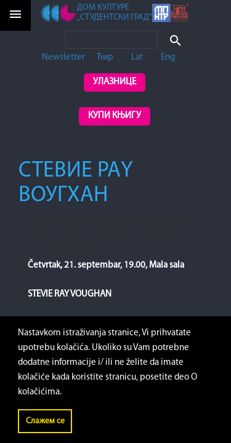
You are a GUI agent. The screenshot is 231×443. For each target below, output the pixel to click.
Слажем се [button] (45, 421)
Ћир (105, 57)
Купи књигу (114, 116)
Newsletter (63, 57)
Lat (137, 57)
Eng (168, 57)
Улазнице (114, 82)
